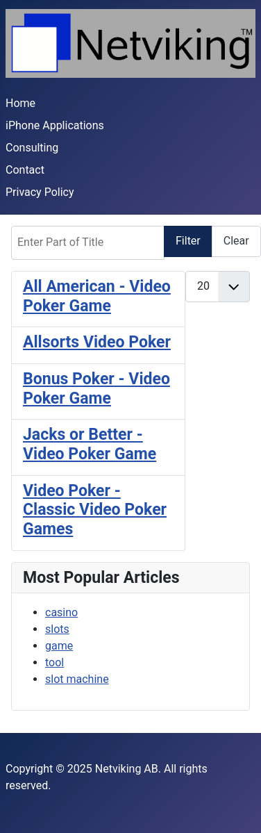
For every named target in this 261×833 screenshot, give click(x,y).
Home (20, 103)
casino (61, 612)
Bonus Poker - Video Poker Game (96, 389)
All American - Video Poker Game (97, 296)
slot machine (77, 679)
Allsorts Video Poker (97, 342)
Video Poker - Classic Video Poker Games (95, 509)
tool (54, 662)
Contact (25, 169)
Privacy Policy (40, 192)
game (59, 645)
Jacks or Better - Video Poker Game (89, 444)
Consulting (32, 147)
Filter (188, 240)
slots (57, 629)
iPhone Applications (55, 125)
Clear (236, 240)
